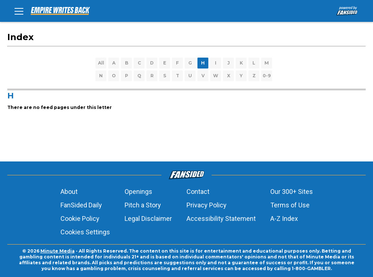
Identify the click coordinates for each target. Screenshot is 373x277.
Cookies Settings (85, 232)
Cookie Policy (79, 218)
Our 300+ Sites (291, 191)
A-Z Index (284, 218)
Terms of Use (290, 205)
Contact (197, 191)
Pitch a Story (143, 205)
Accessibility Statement (221, 218)
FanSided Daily (81, 205)
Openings (138, 191)
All (101, 63)
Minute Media (57, 251)
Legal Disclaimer (148, 218)
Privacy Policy (206, 205)
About (69, 191)
